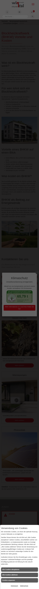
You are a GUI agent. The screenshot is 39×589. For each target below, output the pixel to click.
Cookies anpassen (8, 580)
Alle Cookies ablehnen (10, 575)
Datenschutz (24, 586)
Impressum (14, 586)
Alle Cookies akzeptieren (10, 569)
